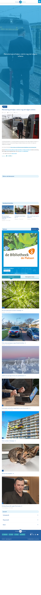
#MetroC (22, 149)
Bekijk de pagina (7, 270)
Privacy (16, 536)
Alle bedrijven (35, 229)
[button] (14, 273)
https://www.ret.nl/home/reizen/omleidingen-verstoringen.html (24, 147)
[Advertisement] (20, 166)
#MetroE (30, 149)
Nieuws (5, 106)
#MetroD (26, 149)
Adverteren (4, 536)
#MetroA (14, 149)
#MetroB (18, 149)
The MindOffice (36, 540)
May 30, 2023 (14, 153)
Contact (11, 536)
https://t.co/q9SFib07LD (28, 151)
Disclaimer (22, 536)
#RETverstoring (8, 149)
